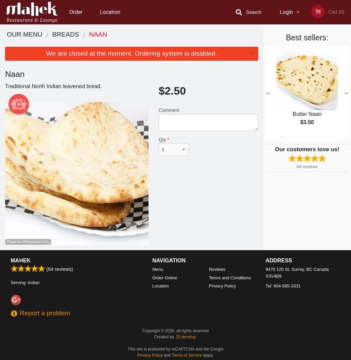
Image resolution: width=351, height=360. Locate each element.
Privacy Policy (222, 285)
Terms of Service (187, 355)
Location (110, 12)
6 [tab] (332, 136)
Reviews (217, 269)
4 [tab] (312, 136)
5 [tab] (322, 136)
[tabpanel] (307, 92)
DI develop (186, 337)
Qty (173, 146)
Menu (157, 269)
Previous (268, 92)
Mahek (21, 260)
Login (286, 12)
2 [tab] (291, 136)
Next (346, 92)
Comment (208, 119)
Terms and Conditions (230, 277)
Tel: (283, 285)
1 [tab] (281, 136)
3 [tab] (302, 136)
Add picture (19, 104)
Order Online (76, 16)
